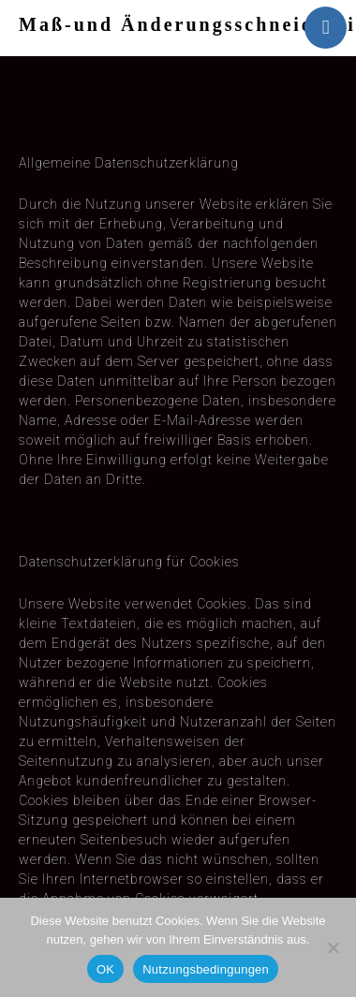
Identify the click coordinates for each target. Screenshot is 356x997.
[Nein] (332, 947)
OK (105, 969)
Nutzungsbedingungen (205, 969)
